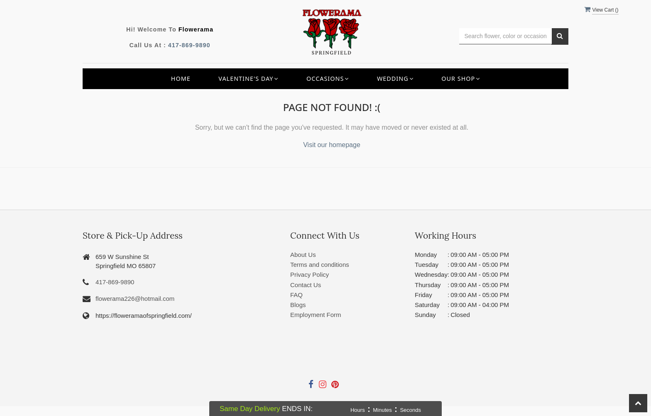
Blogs (298, 304)
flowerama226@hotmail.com (134, 298)
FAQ (296, 294)
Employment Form (315, 314)
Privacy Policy (309, 274)
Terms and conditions (319, 264)
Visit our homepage (331, 144)
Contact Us (305, 284)
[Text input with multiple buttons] (505, 36)
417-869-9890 (189, 45)
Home (181, 78)
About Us (303, 254)
